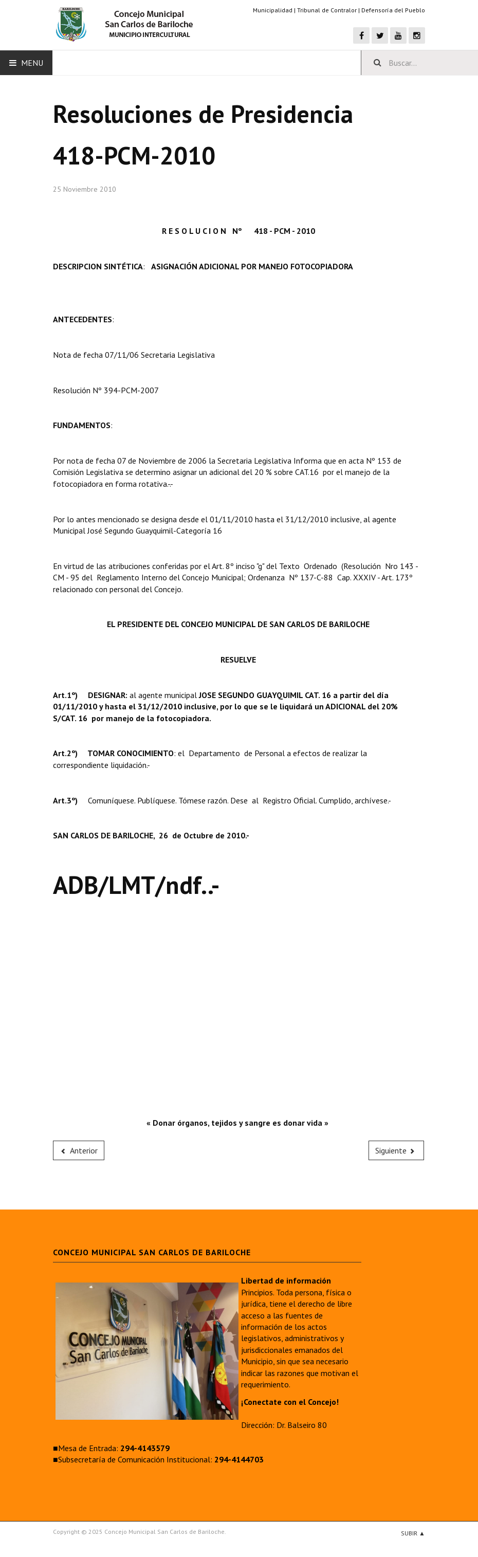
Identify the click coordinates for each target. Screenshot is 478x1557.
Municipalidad (272, 10)
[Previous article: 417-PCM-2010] (78, 1150)
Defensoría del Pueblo (393, 10)
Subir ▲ (413, 1533)
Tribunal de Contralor (327, 10)
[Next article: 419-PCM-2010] (396, 1150)
